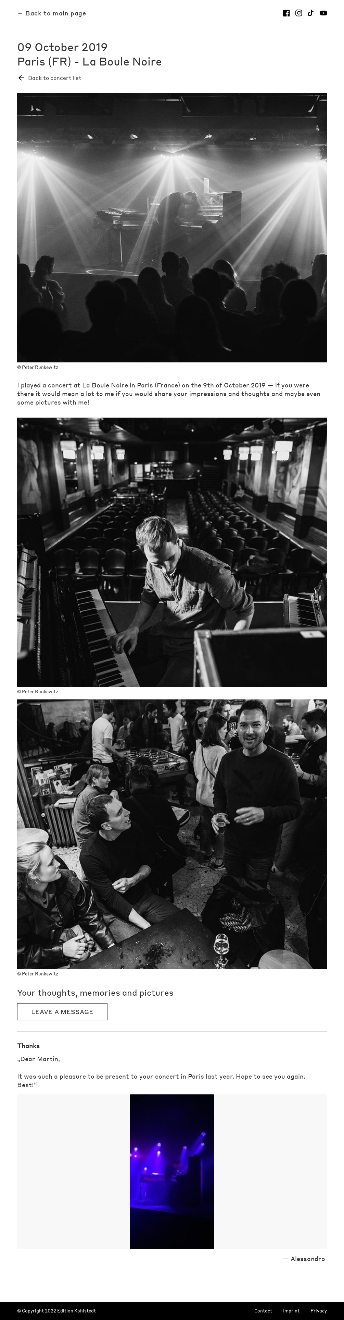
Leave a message (62, 1012)
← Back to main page (51, 13)
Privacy (318, 1311)
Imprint (291, 1311)
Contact (263, 1311)
